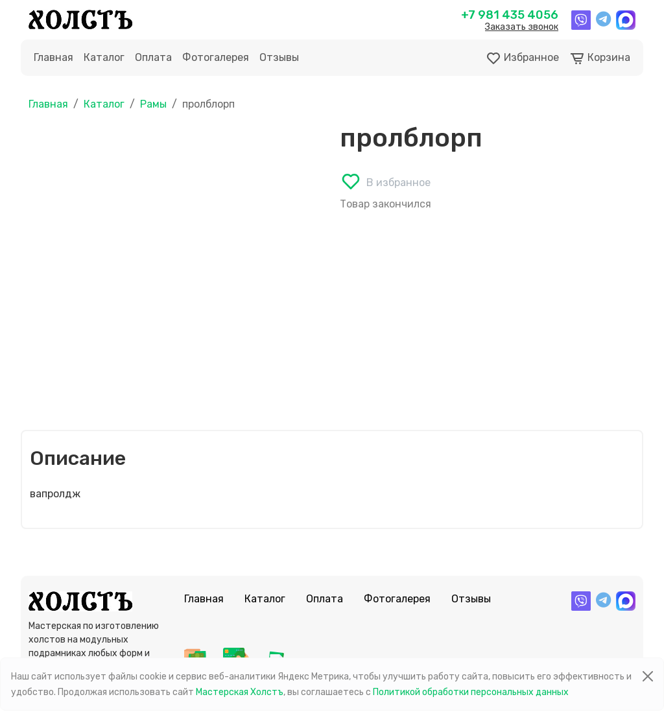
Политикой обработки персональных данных (471, 692)
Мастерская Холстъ (239, 692)
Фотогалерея (215, 57)
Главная (53, 57)
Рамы (153, 104)
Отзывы (279, 57)
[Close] (647, 676)
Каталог (104, 57)
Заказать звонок (521, 27)
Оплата (153, 57)
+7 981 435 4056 (509, 15)
